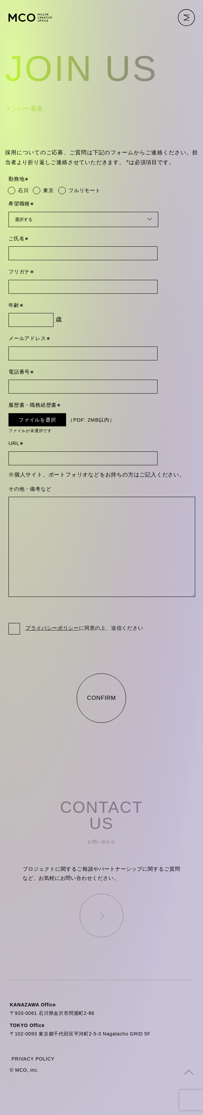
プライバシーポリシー (52, 646)
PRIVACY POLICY (33, 1077)
